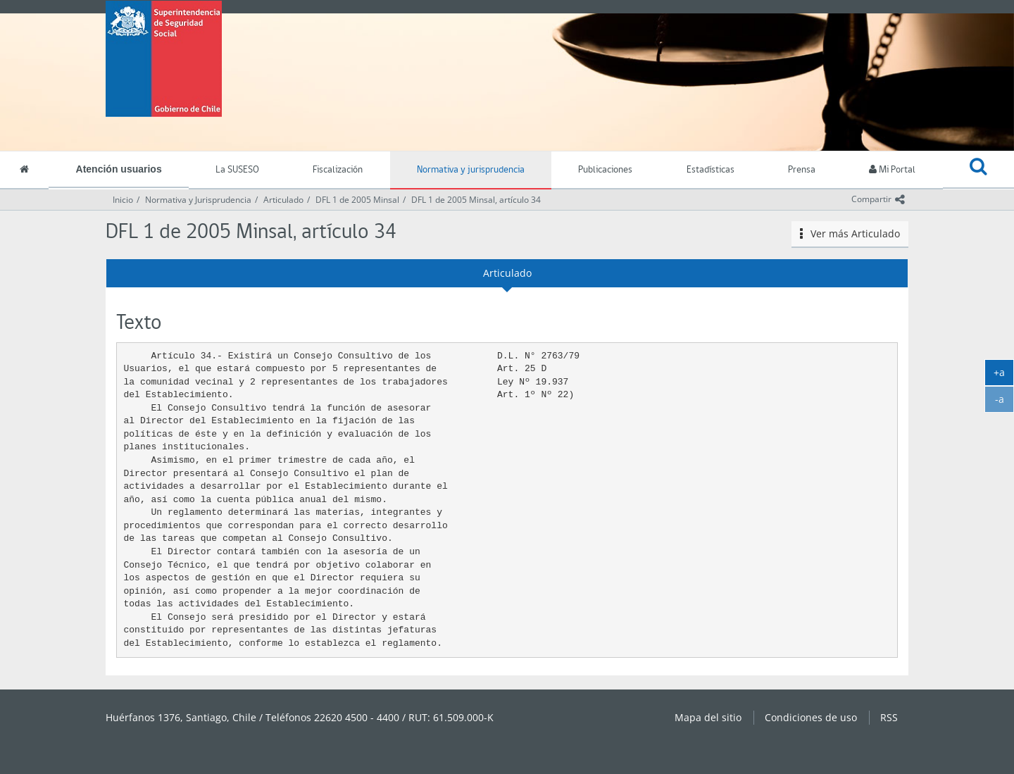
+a (1004, 375)
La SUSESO (237, 170)
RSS (889, 717)
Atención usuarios (119, 169)
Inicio (123, 200)
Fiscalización (338, 170)
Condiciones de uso (811, 717)
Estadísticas (710, 170)
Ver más (850, 234)
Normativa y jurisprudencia (471, 170)
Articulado (283, 200)
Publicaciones (605, 170)
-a (1005, 402)
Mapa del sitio (708, 717)
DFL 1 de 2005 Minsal (357, 200)
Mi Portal (892, 169)
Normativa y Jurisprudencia (198, 200)
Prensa (801, 170)
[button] (978, 170)
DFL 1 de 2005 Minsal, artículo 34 (476, 200)
